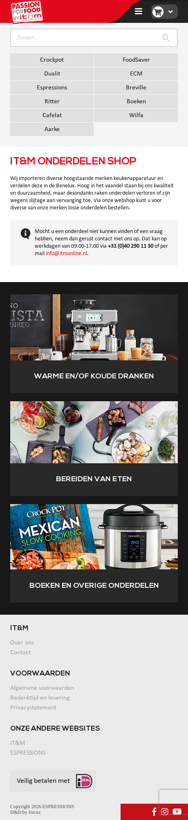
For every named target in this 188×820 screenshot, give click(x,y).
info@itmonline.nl (66, 254)
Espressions (52, 87)
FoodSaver (136, 60)
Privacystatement (33, 707)
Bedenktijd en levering (40, 698)
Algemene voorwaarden (42, 688)
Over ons (22, 643)
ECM (136, 74)
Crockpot (52, 60)
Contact (20, 652)
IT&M (17, 743)
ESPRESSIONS (27, 753)
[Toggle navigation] (138, 11)
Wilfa (136, 115)
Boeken (136, 101)
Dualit (52, 74)
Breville (136, 87)
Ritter (52, 101)
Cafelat (52, 115)
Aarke (52, 129)
